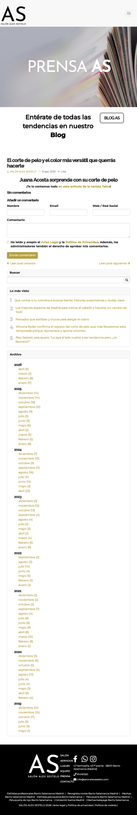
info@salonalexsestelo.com (93, 779)
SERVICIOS (66, 760)
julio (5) (23, 416)
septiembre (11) (29, 468)
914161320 (82, 774)
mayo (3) (24, 486)
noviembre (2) (28, 600)
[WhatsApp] (84, 759)
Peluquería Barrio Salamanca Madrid (108, 797)
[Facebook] (75, 759)
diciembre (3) (27, 501)
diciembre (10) (28, 708)
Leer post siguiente (114, 263)
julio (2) (23, 524)
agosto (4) (25, 519)
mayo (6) (24, 425)
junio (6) (24, 623)
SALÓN (64, 755)
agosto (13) (25, 674)
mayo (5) (24, 529)
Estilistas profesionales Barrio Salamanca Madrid (35, 793)
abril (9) (23, 693)
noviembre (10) (29, 712)
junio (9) (24, 421)
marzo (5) (24, 434)
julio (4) (23, 477)
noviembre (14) (29, 397)
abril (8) (23, 632)
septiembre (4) (29, 515)
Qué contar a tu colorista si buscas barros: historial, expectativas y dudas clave (69, 300)
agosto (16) (26, 472)
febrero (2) (25, 580)
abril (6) (23, 369)
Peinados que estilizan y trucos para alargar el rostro (52, 319)
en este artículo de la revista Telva (83, 186)
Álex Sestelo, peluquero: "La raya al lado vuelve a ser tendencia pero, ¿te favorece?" (66, 339)
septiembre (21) (29, 407)
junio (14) (24, 481)
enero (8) (24, 444)
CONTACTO (67, 781)
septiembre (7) (28, 609)
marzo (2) (24, 373)
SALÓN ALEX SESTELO (23, 171)
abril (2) (23, 430)
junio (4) (24, 571)
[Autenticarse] (4, 808)
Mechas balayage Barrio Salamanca (108, 800)
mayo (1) (24, 731)
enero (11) (24, 383)
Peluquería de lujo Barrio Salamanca (30, 800)
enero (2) (24, 585)
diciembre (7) (27, 454)
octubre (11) (26, 717)
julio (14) (24, 566)
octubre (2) (26, 604)
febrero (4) (25, 698)
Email (54, 206)
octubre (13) (26, 510)
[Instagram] (92, 759)
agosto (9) (25, 411)
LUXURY (65, 766)
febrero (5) (25, 439)
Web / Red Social (105, 206)
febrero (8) (25, 378)
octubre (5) (26, 665)
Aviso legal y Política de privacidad (73, 805)
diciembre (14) (28, 393)
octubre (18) (26, 402)
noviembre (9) (28, 660)
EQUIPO (65, 771)
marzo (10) (25, 637)
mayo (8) (24, 627)
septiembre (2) (28, 557)
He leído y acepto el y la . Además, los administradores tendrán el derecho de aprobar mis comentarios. (64, 244)
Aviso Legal (49, 242)
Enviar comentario (22, 255)
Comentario (16, 220)
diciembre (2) (27, 595)
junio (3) (24, 726)
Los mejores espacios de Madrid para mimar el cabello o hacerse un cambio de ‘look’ (71, 310)
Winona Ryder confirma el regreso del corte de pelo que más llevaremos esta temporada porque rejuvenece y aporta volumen (71, 329)
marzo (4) (25, 538)
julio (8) (23, 618)
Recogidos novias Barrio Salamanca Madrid (93, 793)
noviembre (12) (28, 505)
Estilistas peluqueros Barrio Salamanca (59, 797)
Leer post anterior (21, 263)
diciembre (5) (27, 656)
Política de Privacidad (81, 242)
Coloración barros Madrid (69, 800)
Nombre (13, 206)
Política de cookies (105, 805)
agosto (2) (25, 562)
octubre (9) (26, 463)
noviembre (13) (28, 458)
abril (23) (24, 491)
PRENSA (65, 776)
